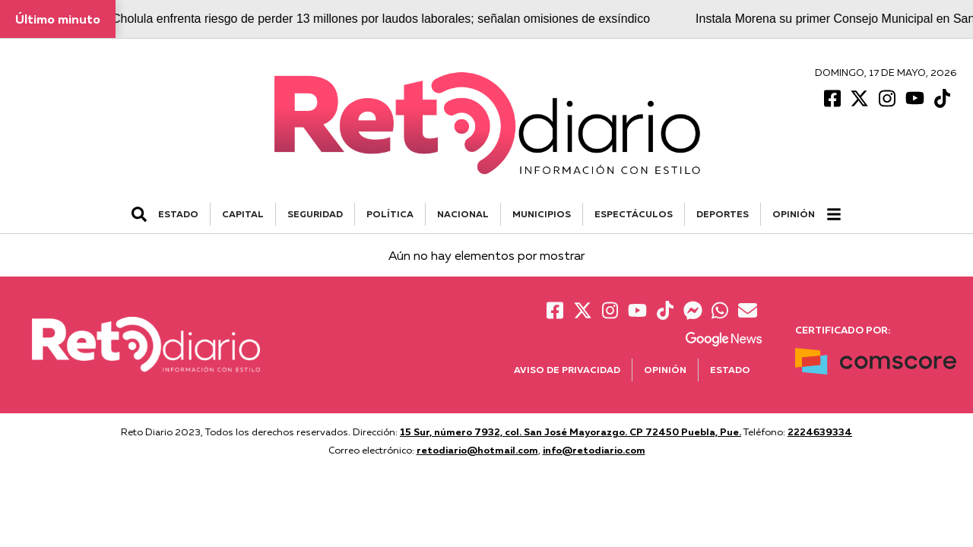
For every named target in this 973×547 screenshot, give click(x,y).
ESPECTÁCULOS (633, 214)
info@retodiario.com (594, 450)
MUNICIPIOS (541, 214)
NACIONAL (463, 214)
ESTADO (178, 214)
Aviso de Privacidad (567, 369)
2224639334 (820, 431)
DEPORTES (722, 214)
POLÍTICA (390, 214)
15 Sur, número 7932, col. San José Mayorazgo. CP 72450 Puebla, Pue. (570, 431)
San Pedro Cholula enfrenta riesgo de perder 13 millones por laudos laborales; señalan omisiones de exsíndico (358, 18)
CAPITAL (243, 214)
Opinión (793, 214)
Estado (730, 369)
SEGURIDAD (315, 214)
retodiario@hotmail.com (477, 450)
